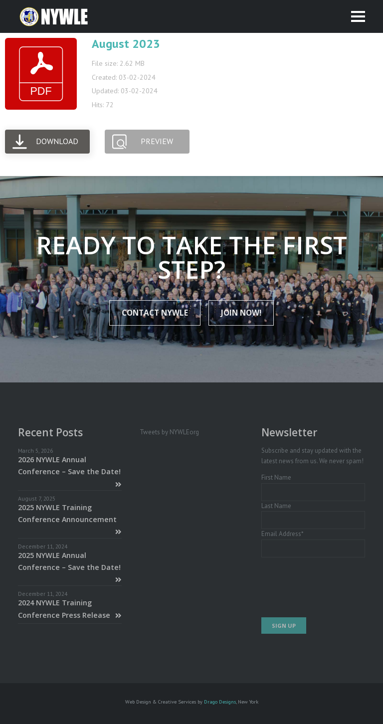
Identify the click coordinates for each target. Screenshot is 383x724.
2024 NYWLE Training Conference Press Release (70, 608)
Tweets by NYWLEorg (169, 432)
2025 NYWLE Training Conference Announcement (70, 519)
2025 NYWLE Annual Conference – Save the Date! (70, 567)
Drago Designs (220, 701)
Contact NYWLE (155, 312)
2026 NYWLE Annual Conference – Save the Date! (70, 471)
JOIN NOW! (241, 312)
